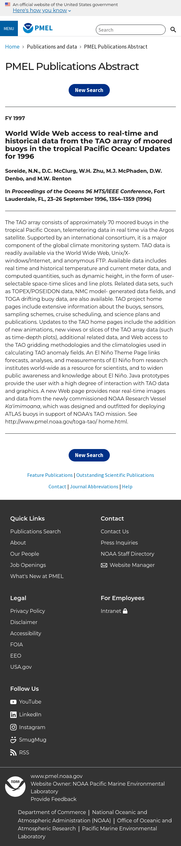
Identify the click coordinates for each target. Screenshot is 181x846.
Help (127, 486)
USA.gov (21, 667)
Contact (57, 486)
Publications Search (35, 532)
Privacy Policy (27, 611)
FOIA (16, 645)
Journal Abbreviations (94, 486)
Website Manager (132, 565)
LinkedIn (30, 715)
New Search (89, 90)
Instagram (32, 727)
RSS (24, 753)
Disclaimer (23, 622)
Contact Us (115, 532)
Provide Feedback (54, 799)
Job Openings (28, 565)
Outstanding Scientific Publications (115, 475)
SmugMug (33, 740)
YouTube (30, 702)
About (18, 543)
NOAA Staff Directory (128, 554)
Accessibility (25, 633)
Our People (24, 554)
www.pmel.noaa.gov (56, 776)
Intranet (111, 611)
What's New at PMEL (37, 576)
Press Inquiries (119, 543)
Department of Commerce (52, 812)
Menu (9, 28)
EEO (15, 656)
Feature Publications (50, 475)
